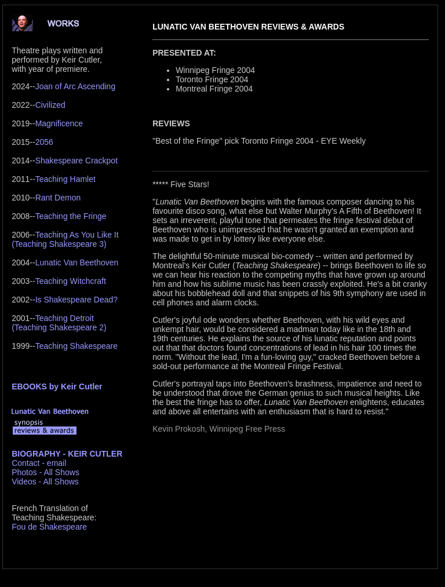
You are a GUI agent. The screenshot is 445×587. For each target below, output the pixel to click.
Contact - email (39, 463)
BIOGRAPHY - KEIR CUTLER (67, 453)
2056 (44, 142)
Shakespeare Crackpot (76, 160)
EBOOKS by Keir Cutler (57, 386)
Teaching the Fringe (71, 216)
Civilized (50, 105)
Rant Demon (58, 197)
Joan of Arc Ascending (75, 86)
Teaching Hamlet (65, 179)
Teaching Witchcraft (70, 281)
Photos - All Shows (45, 472)
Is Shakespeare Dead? (76, 299)
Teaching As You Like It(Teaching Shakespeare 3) (65, 239)
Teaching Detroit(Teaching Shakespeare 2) (59, 322)
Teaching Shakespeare (76, 346)
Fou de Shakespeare (49, 526)
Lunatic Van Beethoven (77, 262)
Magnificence (59, 123)
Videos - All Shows (45, 481)
